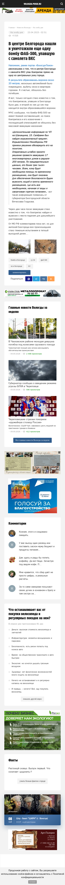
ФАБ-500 (44, 260)
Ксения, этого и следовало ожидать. (33, 533)
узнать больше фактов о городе (32, 781)
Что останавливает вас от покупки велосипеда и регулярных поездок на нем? (29, 614)
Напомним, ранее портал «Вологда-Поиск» (31, 65)
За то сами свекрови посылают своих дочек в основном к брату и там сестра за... (37, 590)
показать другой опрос (32, 699)
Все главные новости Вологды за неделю (32, 440)
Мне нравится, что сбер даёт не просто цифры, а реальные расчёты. (36, 575)
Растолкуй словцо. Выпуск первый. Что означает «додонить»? (29, 770)
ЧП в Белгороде (16, 266)
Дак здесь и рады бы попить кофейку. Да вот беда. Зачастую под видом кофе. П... (36, 561)
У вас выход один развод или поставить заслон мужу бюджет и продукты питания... (37, 546)
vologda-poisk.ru (32, 4)
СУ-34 (33, 260)
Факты (13, 760)
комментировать (19, 272)
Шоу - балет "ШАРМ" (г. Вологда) (32, 818)
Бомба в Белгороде (18, 260)
